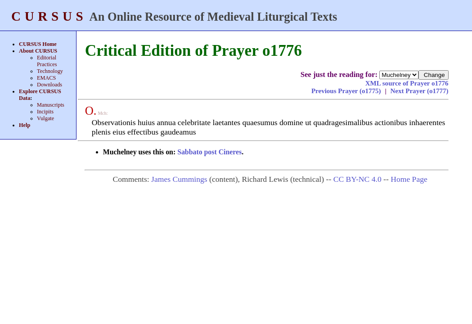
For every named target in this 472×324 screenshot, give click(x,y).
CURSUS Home (38, 44)
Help (24, 125)
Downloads (49, 84)
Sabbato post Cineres (209, 152)
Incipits (45, 111)
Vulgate (45, 118)
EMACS (46, 78)
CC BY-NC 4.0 (357, 179)
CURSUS (49, 16)
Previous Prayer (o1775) (347, 90)
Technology (50, 71)
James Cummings (179, 179)
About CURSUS (38, 51)
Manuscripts (50, 105)
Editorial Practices (47, 61)
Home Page (409, 179)
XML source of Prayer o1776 (407, 83)
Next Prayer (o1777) (419, 90)
